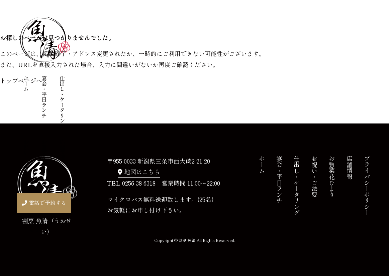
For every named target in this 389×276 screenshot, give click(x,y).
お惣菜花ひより (44, 157)
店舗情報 (62, 149)
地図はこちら (142, 171)
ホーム (26, 83)
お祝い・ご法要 (26, 157)
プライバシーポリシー (367, 186)
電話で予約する (47, 203)
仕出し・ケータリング (62, 102)
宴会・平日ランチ (44, 96)
